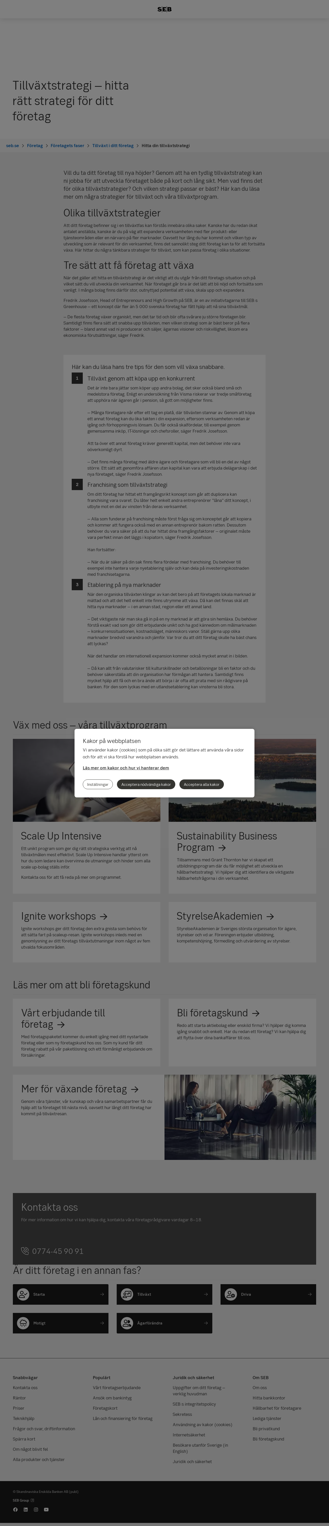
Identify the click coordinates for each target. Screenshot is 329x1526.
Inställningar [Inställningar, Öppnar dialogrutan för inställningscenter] (97, 784)
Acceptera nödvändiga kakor (146, 784)
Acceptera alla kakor (202, 784)
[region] (164, 763)
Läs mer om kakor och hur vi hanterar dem (126, 768)
